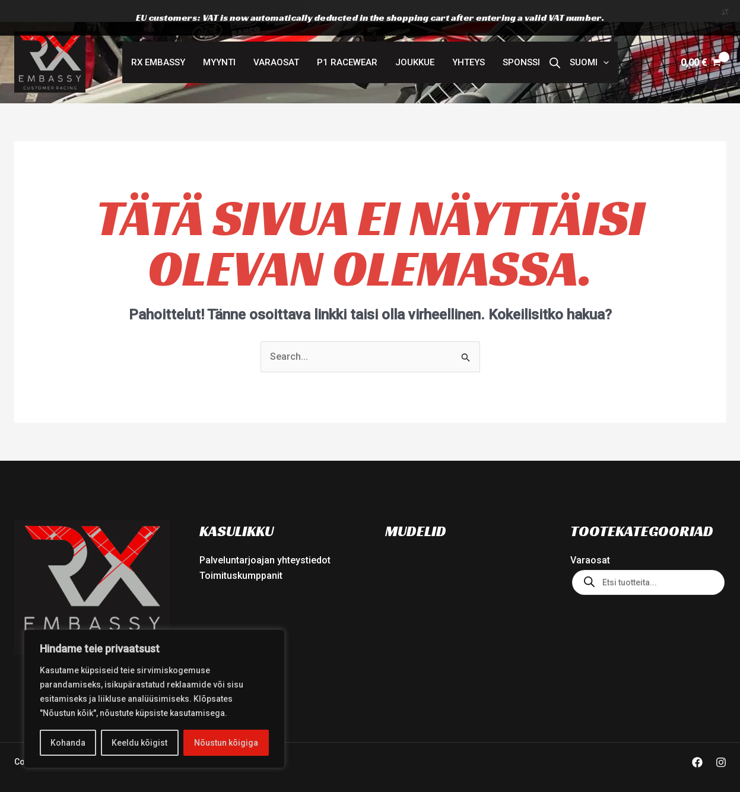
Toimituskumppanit (240, 556)
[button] (589, 43)
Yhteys (468, 43)
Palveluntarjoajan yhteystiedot (265, 541)
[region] (154, 698)
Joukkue (414, 43)
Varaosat (276, 43)
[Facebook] (697, 743)
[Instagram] (721, 743)
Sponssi (521, 43)
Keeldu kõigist (139, 742)
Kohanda (67, 742)
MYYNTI (219, 43)
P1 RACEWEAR (347, 43)
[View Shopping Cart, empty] (701, 43)
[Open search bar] (555, 43)
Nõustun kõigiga (226, 742)
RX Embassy (158, 43)
